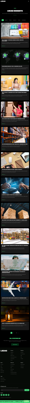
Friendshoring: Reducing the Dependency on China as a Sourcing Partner (13, 272)
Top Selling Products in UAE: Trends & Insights (12, 169)
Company (2, 364)
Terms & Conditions (3, 379)
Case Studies (2, 370)
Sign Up (2, 369)
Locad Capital (12, 358)
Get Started (15, 344)
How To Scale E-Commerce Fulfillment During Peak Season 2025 (14, 93)
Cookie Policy (2, 381)
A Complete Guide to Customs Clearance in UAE (11, 194)
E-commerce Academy (14, 372)
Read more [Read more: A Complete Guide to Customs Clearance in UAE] (4, 199)
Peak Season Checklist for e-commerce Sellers (12, 66)
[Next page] (18, 333)
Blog (11, 367)
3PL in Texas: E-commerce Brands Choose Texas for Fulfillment (12, 40)
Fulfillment (12, 352)
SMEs (21, 355)
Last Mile (22, 358)
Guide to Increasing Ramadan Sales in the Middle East (13, 323)
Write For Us (2, 372)
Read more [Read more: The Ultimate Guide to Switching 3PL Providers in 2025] (4, 123)
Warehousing (12, 355)
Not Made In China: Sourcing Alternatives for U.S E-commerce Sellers (15, 246)
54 (16, 332)
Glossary (12, 370)
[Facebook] (1, 395)
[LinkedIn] (8, 395)
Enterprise (22, 352)
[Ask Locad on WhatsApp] (26, 401)
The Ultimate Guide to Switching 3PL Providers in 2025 (13, 118)
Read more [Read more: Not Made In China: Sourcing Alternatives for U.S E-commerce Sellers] (4, 251)
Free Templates (13, 364)
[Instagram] (4, 395)
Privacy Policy (2, 378)
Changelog (22, 367)
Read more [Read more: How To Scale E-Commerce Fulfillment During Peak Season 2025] (4, 98)
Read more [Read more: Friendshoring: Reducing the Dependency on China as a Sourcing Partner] (4, 277)
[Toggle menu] (28, 1)
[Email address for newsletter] (13, 390)
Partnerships (12, 369)
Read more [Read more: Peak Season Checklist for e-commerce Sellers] (4, 72)
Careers (2, 367)
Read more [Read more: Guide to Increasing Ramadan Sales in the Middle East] (4, 328)
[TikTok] (6, 395)
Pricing (11, 360)
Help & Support (23, 364)
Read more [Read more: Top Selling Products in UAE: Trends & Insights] (4, 174)
